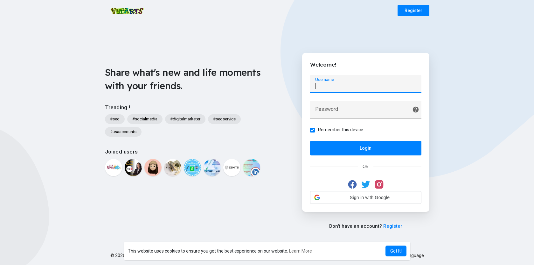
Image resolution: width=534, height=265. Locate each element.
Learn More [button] (300, 251)
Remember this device (340, 129)
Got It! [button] (396, 251)
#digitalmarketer (185, 119)
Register (413, 10)
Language (411, 255)
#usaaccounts (123, 131)
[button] (365, 197)
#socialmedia (144, 119)
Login (365, 148)
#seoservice (224, 119)
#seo (115, 119)
